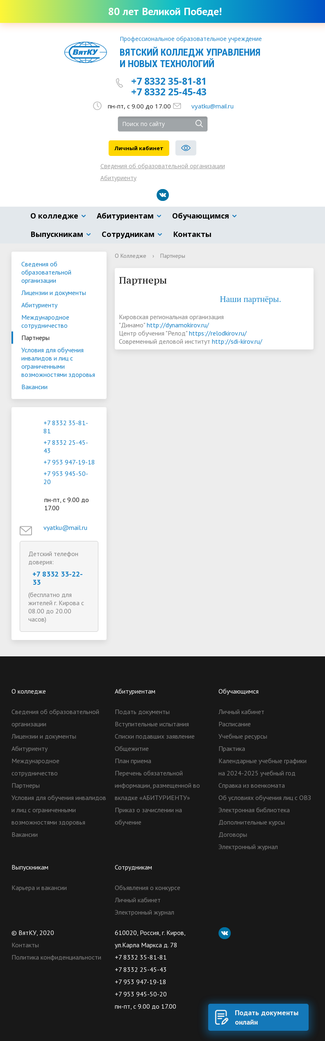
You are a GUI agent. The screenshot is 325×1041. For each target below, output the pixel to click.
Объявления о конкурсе (147, 887)
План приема (133, 761)
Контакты (192, 234)
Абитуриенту (118, 178)
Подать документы (142, 712)
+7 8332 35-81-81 (169, 81)
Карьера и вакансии (39, 887)
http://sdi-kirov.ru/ (237, 341)
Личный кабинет (139, 148)
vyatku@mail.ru (212, 106)
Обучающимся (200, 216)
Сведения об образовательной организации (162, 166)
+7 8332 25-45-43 (169, 91)
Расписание (234, 724)
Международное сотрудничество (45, 321)
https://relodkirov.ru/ (218, 333)
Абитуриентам (125, 216)
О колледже (54, 216)
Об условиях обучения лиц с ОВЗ (264, 797)
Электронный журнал (248, 847)
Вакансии (34, 387)
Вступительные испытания (152, 724)
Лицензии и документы (53, 292)
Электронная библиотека (254, 810)
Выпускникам (56, 234)
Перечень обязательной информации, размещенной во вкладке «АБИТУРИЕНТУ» (157, 785)
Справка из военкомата (251, 785)
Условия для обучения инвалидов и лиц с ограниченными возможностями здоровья (58, 362)
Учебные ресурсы (242, 736)
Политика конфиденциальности (56, 957)
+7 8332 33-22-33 (57, 578)
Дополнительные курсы (251, 822)
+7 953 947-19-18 (69, 462)
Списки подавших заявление (155, 736)
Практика (231, 748)
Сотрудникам (128, 234)
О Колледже (130, 255)
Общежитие (132, 748)
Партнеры (35, 337)
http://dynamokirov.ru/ (178, 325)
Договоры (232, 834)
